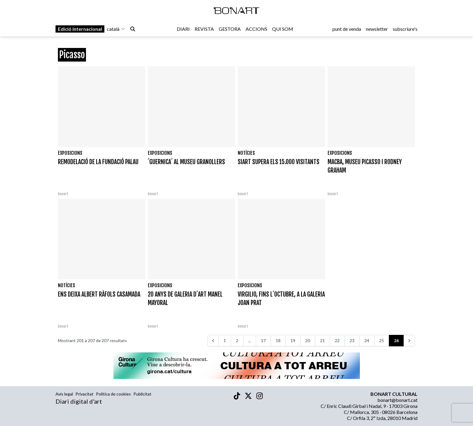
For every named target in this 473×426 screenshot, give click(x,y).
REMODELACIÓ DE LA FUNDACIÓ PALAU (98, 162)
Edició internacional (80, 30)
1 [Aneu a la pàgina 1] (225, 340)
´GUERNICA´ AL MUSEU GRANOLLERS (186, 162)
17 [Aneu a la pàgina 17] (263, 340)
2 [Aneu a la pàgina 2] (237, 340)
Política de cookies (113, 393)
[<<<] (213, 340)
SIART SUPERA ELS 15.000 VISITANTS (278, 162)
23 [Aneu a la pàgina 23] (352, 340)
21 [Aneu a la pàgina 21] (322, 340)
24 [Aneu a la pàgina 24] (366, 340)
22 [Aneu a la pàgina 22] (337, 340)
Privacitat (84, 393)
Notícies (246, 153)
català (116, 30)
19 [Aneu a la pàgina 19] (292, 340)
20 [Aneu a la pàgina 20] (307, 340)
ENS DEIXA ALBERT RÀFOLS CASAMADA (99, 294)
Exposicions (70, 153)
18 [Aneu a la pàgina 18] (278, 340)
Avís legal (64, 393)
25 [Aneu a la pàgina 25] (381, 340)
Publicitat (142, 393)
